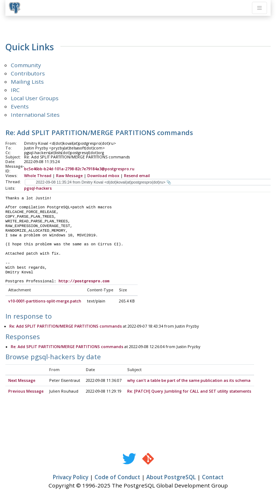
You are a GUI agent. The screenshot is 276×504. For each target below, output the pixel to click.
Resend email (137, 175)
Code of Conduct (117, 477)
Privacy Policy (70, 477)
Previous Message (25, 391)
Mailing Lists (27, 81)
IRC (15, 89)
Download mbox (103, 175)
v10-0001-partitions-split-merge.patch (44, 301)
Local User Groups (35, 98)
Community (26, 65)
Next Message (21, 380)
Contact (213, 477)
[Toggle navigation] (259, 8)
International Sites (35, 114)
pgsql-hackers (38, 188)
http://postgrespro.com (84, 281)
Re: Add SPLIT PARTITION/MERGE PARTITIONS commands (65, 326)
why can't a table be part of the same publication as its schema (188, 380)
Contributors (28, 73)
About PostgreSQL (171, 477)
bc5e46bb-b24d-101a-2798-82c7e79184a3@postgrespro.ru (79, 168)
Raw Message (69, 175)
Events (20, 106)
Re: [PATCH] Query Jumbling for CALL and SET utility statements (189, 391)
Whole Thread (37, 175)
